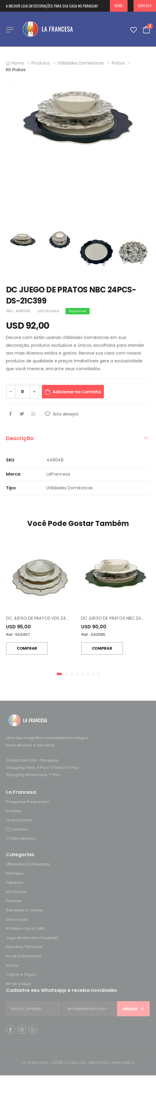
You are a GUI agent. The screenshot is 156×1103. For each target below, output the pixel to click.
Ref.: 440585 (93, 635)
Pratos (118, 63)
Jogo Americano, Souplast (32, 937)
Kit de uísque (18, 983)
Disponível (77, 311)
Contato (14, 811)
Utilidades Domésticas (80, 63)
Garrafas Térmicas (24, 947)
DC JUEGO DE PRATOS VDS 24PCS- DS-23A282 (53, 618)
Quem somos (19, 820)
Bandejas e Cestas (24, 910)
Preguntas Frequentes (27, 802)
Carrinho (17, 829)
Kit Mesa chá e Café (25, 928)
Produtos (40, 63)
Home (118, 5)
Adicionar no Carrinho (77, 392)
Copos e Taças (21, 974)
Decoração (17, 919)
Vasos (12, 965)
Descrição (20, 438)
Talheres (14, 882)
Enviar (133, 1009)
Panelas (14, 901)
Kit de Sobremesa (23, 956)
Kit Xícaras (16, 891)
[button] (59, 674)
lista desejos (20, 838)
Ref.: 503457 (18, 635)
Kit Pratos (15, 70)
